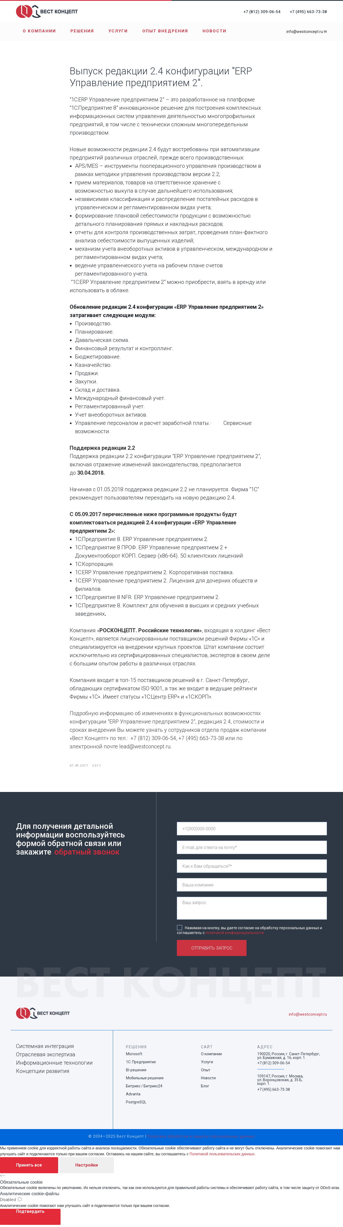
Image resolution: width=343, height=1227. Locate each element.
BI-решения (136, 1072)
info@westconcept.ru (308, 1016)
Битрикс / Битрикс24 (144, 1088)
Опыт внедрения (165, 31)
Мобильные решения (144, 1080)
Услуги (118, 31)
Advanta (133, 1096)
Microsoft (134, 1056)
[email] (252, 849)
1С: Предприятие (141, 1064)
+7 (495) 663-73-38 (308, 11)
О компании (39, 31)
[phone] (252, 831)
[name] (252, 868)
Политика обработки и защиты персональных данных (201, 1139)
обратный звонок (87, 854)
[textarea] (252, 910)
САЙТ (207, 1049)
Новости (214, 31)
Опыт (205, 1072)
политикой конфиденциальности (234, 935)
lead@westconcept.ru (145, 748)
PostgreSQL (136, 1104)
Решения (82, 31)
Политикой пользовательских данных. (222, 1156)
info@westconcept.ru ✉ (306, 31)
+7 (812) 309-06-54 (262, 11)
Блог (205, 1088)
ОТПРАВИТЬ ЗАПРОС (211, 950)
